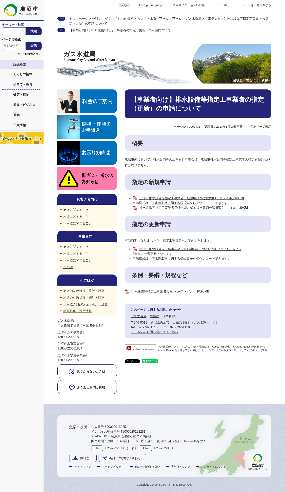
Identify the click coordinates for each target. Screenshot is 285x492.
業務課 (154, 316)
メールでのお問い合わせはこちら (154, 332)
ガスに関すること (76, 210)
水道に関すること (76, 216)
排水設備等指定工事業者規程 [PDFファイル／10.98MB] (170, 291)
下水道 (177, 18)
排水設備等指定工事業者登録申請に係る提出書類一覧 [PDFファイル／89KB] (193, 207)
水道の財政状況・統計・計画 (83, 297)
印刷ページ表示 (260, 126)
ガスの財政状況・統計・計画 (83, 291)
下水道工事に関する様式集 (171, 203)
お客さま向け (87, 199)
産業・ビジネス (24, 104)
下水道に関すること (77, 223)
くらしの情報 (22, 74)
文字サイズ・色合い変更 (189, 5)
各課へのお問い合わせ (125, 458)
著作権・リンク (180, 466)
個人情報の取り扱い (147, 466)
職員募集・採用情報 (77, 311)
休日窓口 (86, 458)
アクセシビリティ (113, 466)
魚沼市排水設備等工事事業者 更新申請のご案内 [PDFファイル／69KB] (190, 249)
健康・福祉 (21, 94)
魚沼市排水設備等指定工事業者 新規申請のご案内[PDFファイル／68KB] (191, 198)
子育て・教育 (22, 84)
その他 (68, 267)
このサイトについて (213, 466)
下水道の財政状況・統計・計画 (85, 304)
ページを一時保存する (256, 5)
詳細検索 (19, 64)
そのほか (87, 280)
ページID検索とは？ (29, 53)
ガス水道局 (193, 18)
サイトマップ (82, 466)
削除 (175, 30)
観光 (16, 115)
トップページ (78, 18)
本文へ (124, 5)
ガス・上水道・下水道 (153, 18)
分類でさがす (101, 18)
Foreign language (151, 5)
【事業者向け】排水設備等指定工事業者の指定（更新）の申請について (120, 30)
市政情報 (19, 125)
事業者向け (87, 236)
